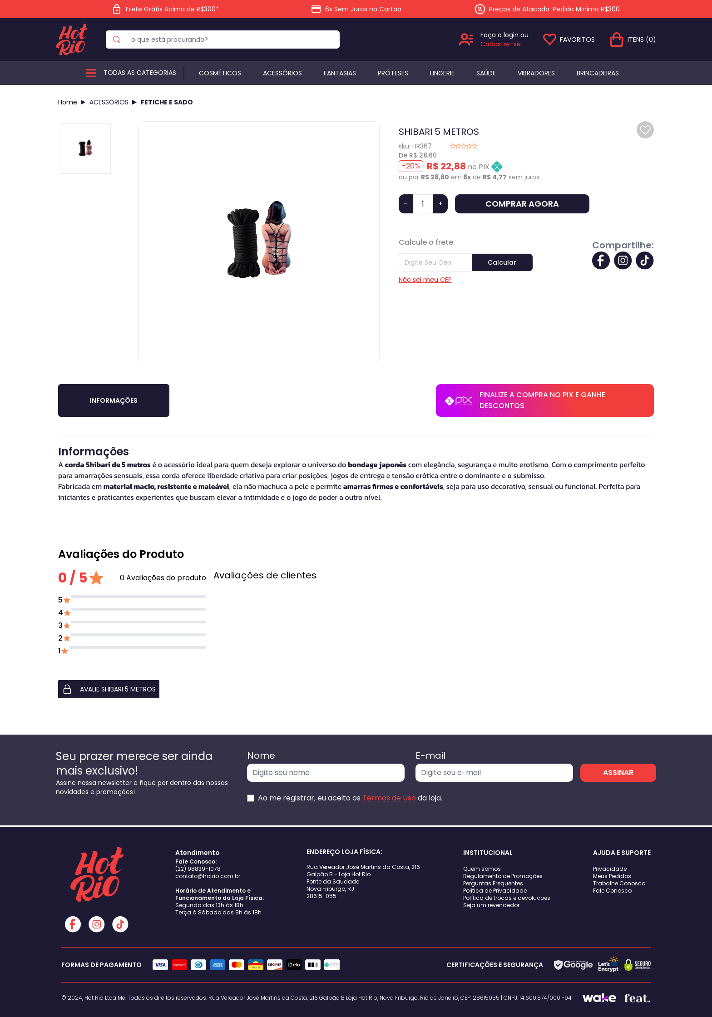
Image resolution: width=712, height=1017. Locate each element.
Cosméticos (220, 73)
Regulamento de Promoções (503, 876)
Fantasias (340, 73)
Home (67, 102)
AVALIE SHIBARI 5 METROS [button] (109, 689)
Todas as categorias (140, 72)
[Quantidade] (423, 203)
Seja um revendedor (491, 905)
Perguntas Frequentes (493, 883)
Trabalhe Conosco (619, 883)
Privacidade (610, 869)
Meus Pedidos (612, 876)
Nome (261, 755)
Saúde (486, 73)
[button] (132, 689)
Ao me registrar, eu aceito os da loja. (350, 798)
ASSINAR (618, 772)
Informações (114, 400)
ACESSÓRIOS (109, 102)
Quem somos (482, 869)
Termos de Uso (389, 798)
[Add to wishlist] (645, 129)
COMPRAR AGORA (522, 203)
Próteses (393, 73)
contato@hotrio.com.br (207, 876)
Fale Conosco (612, 890)
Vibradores (536, 73)
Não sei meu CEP (425, 279)
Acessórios (282, 73)
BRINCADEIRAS (598, 73)
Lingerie (442, 73)
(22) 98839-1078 (198, 869)
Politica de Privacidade (495, 890)
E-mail (430, 755)
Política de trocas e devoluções (506, 898)
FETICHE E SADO (167, 102)
